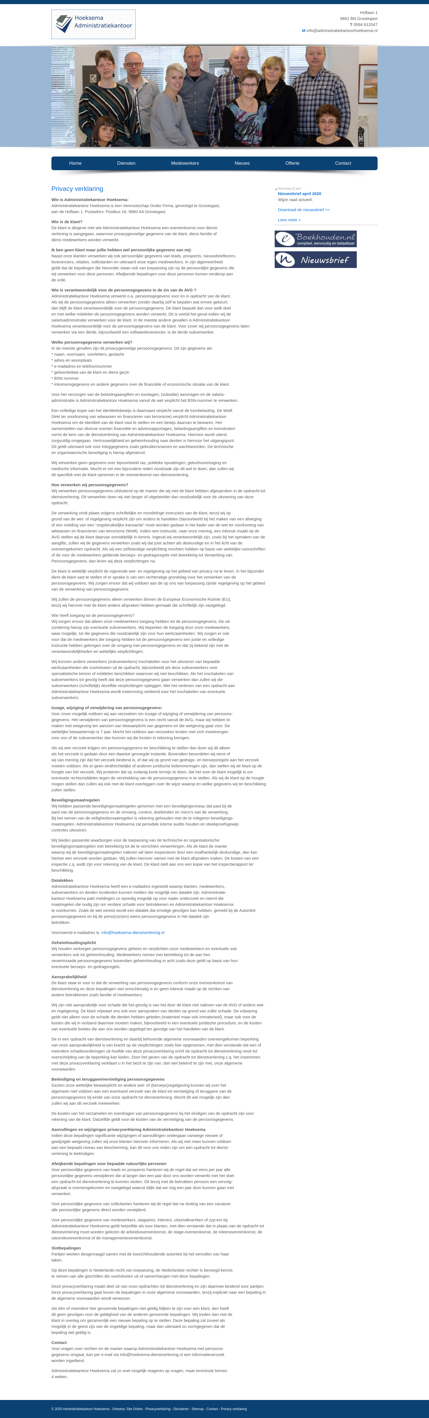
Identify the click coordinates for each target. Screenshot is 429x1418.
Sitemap (198, 1409)
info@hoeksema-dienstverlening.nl (133, 932)
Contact (212, 1409)
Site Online (134, 1409)
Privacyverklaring (158, 1409)
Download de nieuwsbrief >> (304, 209)
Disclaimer (181, 1409)
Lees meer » (289, 219)
